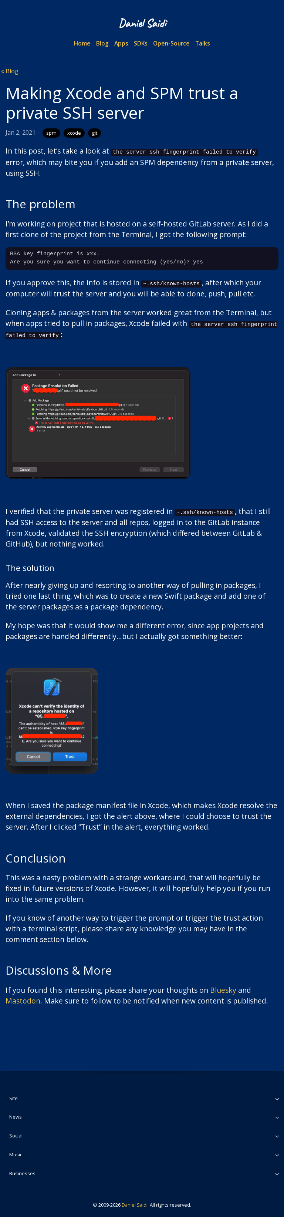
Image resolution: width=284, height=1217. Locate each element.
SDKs (141, 43)
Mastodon (23, 998)
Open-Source (171, 43)
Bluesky (223, 987)
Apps (121, 43)
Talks (202, 43)
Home (82, 43)
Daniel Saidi (135, 1202)
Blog (102, 43)
